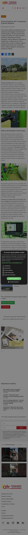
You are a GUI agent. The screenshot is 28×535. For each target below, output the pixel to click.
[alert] (14, 267)
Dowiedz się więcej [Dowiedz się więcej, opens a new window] (6, 260)
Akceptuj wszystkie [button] (14, 278)
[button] (14, 263)
